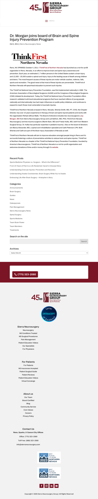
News (12, 199)
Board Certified (28, 400)
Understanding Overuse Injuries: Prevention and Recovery (33, 170)
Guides (12, 195)
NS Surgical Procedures (28, 336)
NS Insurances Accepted (28, 368)
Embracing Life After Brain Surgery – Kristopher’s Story (31, 177)
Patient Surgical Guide (28, 371)
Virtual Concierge (28, 381)
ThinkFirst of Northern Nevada (51, 68)
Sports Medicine (16, 219)
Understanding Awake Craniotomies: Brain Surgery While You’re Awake (38, 174)
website (55, 147)
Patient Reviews (28, 375)
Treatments (14, 230)
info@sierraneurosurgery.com (28, 445)
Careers (28, 413)
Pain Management (17, 207)
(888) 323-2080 (32, 441)
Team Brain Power (17, 222)
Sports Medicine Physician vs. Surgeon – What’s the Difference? (35, 162)
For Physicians (28, 349)
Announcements (16, 188)
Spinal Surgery (15, 215)
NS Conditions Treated (28, 333)
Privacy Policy (28, 416)
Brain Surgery (15, 191)
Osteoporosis (15, 203)
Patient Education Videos (28, 343)
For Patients (28, 365)
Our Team (28, 397)
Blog (28, 403)
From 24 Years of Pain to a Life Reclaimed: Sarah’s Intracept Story (35, 166)
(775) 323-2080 (27, 274)
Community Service (28, 407)
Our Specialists (28, 346)
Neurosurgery (28, 330)
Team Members (16, 226)
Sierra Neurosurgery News (30, 44)
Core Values (28, 410)
